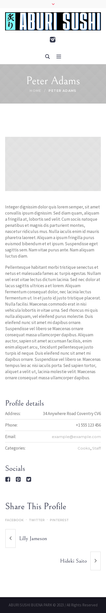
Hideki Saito (73, 561)
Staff (96, 448)
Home (35, 91)
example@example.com (76, 436)
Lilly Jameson (33, 538)
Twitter (37, 520)
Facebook (14, 520)
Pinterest (59, 520)
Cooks (84, 448)
